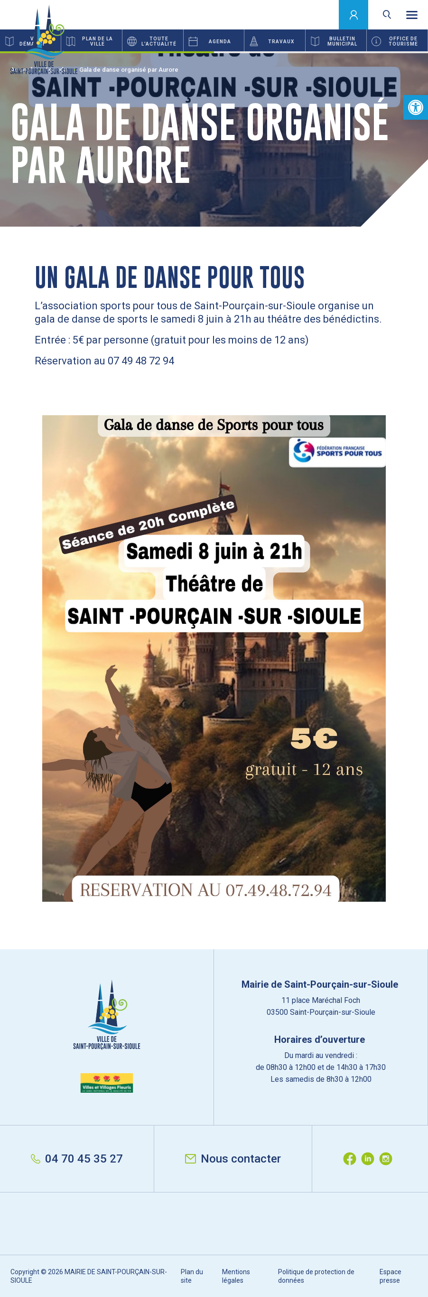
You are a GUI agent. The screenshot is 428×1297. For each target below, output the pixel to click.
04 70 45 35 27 (77, 1158)
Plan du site (192, 1276)
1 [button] (107, 52)
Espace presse (390, 1276)
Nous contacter (233, 1158)
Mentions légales (236, 1276)
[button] (415, 107)
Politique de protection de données (316, 1276)
